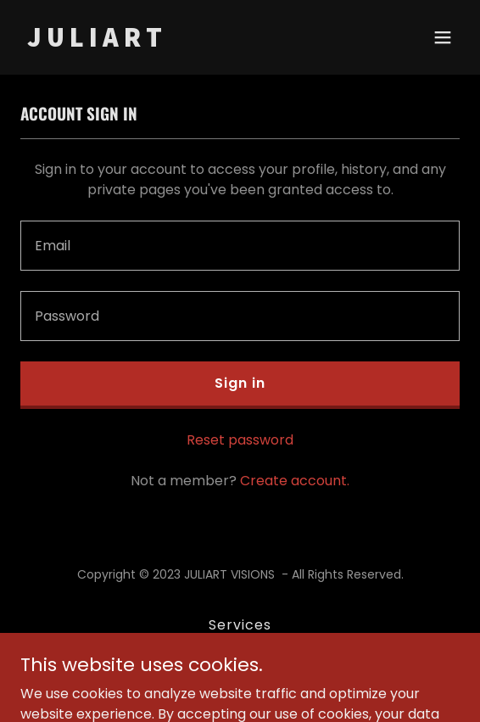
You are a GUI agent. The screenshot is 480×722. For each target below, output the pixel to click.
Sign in (240, 383)
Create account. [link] (294, 480)
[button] (443, 37)
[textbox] (240, 246)
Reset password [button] (240, 440)
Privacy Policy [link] (240, 653)
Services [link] (240, 625)
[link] (174, 42)
